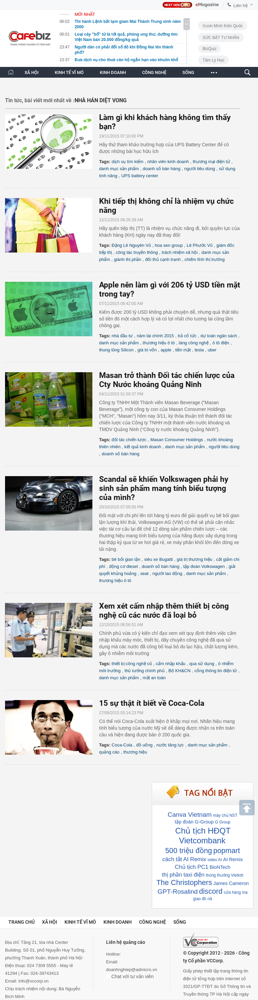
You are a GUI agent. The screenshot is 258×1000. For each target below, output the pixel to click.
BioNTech (220, 867)
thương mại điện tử (211, 161)
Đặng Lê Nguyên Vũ (131, 245)
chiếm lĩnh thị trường (204, 259)
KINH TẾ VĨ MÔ (69, 72)
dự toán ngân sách (219, 335)
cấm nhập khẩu (170, 663)
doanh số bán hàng (161, 168)
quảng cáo (109, 752)
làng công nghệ (194, 342)
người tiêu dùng (199, 168)
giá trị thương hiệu (194, 559)
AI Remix (233, 859)
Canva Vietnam (190, 814)
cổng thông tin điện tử (216, 670)
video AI (215, 859)
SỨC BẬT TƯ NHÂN (221, 37)
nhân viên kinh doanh (168, 161)
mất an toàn (154, 677)
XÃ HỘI (32, 72)
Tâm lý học (213, 60)
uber (212, 349)
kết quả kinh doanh (142, 446)
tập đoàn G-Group (194, 821)
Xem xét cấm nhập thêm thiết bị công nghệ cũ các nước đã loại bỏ (164, 611)
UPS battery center (139, 175)
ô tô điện (220, 342)
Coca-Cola (122, 744)
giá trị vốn (147, 349)
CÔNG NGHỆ (154, 72)
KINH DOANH (113, 72)
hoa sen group (169, 245)
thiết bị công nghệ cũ (132, 663)
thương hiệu (135, 752)
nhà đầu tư (122, 335)
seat (144, 573)
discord (211, 891)
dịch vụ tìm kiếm (127, 161)
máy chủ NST (225, 815)
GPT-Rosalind (178, 891)
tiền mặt (183, 349)
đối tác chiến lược (129, 439)
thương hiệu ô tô (159, 342)
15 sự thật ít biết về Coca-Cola (151, 703)
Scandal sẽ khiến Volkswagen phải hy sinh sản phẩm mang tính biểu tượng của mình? (163, 488)
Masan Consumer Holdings (176, 439)
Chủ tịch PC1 (191, 867)
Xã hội (49, 922)
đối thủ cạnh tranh (162, 259)
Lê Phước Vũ (200, 245)
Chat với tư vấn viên (130, 976)
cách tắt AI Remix (184, 859)
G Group (222, 822)
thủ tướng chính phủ (145, 670)
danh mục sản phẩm (119, 168)
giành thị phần (127, 259)
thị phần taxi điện (183, 875)
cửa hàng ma (236, 892)
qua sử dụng (201, 663)
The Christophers (184, 882)
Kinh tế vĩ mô (80, 922)
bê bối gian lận (126, 559)
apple (166, 349)
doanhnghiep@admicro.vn (131, 969)
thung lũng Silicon (116, 349)
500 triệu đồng (188, 850)
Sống (179, 922)
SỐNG (188, 72)
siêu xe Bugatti (158, 559)
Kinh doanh (117, 922)
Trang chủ (21, 922)
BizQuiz (209, 48)
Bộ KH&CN (179, 670)
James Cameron (231, 883)
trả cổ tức (187, 335)
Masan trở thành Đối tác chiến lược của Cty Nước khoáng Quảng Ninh (166, 380)
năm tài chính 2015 (155, 335)
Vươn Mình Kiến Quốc (223, 26)
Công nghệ (152, 922)
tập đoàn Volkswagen (204, 566)
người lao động (167, 573)
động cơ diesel (123, 566)
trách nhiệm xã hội (180, 252)
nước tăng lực (170, 744)
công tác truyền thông (137, 252)
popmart (226, 850)
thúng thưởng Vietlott (224, 875)
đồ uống (144, 744)
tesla (199, 349)
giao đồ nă (202, 898)
